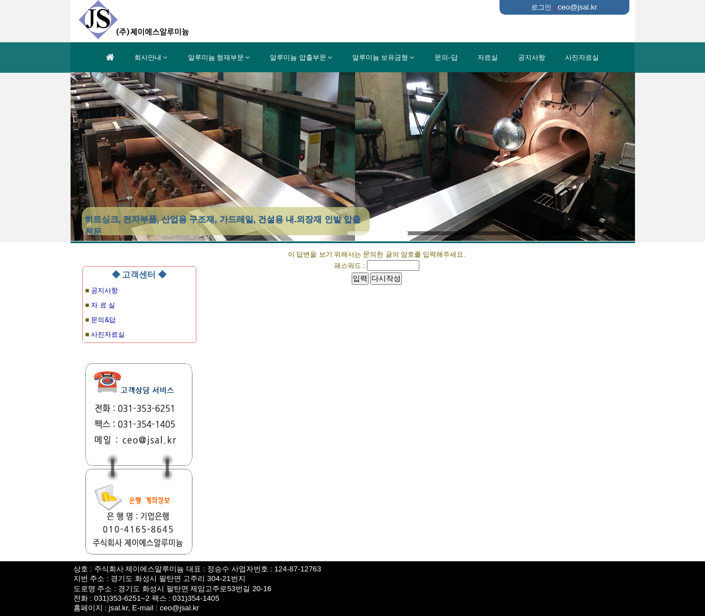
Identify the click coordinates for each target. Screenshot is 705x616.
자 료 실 (103, 305)
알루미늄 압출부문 (298, 57)
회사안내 (147, 57)
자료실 (488, 57)
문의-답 (446, 57)
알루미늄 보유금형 (380, 57)
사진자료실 (582, 57)
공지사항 (531, 57)
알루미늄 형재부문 (216, 57)
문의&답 (103, 320)
